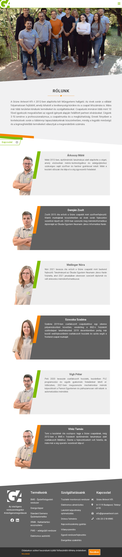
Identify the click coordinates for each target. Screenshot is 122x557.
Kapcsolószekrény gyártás (73, 524)
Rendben (94, 552)
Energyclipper (36, 508)
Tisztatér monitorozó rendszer (75, 499)
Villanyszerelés (68, 529)
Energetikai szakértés (71, 540)
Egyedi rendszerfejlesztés (73, 535)
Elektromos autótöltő (40, 536)
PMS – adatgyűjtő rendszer (43, 530)
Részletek (26, 554)
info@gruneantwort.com (107, 513)
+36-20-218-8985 (104, 519)
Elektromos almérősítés (72, 505)
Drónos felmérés (69, 519)
